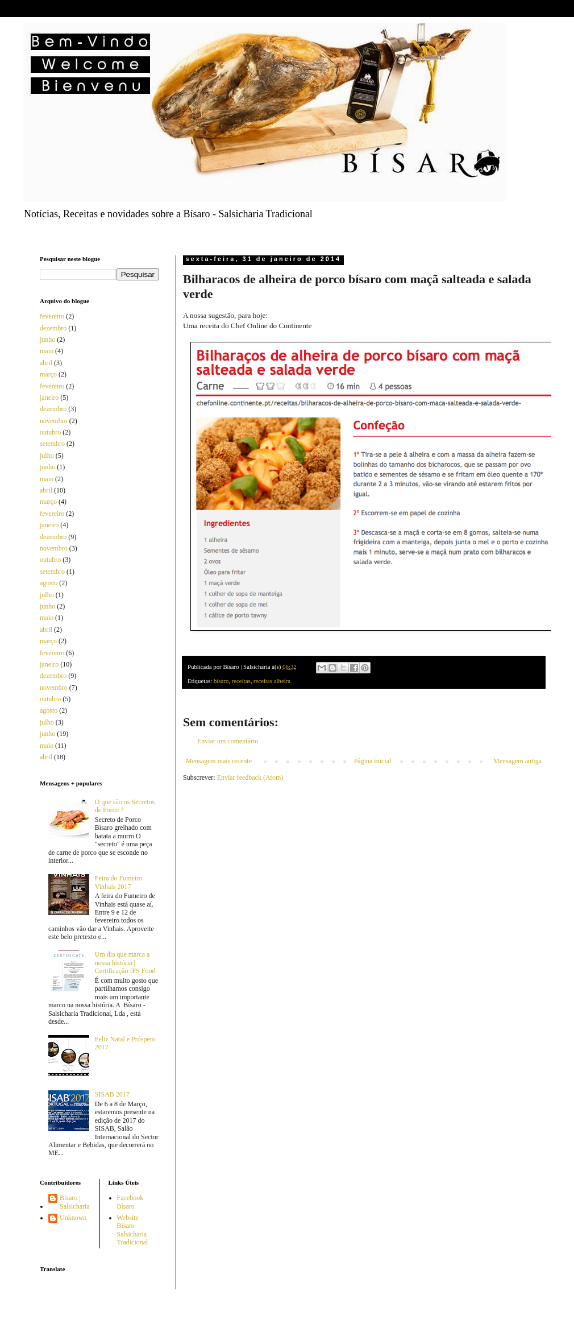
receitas (241, 680)
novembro (54, 421)
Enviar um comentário (227, 741)
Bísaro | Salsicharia (75, 1202)
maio (46, 351)
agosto (48, 583)
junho (47, 340)
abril (46, 363)
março (48, 374)
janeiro (49, 398)
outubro (50, 432)
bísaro (221, 680)
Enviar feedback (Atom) (250, 777)
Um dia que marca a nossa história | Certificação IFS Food (125, 962)
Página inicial (373, 761)
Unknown (73, 1218)
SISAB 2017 (112, 1094)
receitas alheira (271, 680)
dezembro (53, 328)
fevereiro (52, 316)
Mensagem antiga (517, 761)
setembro (52, 444)
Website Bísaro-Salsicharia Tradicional (132, 1230)
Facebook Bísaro (130, 1202)
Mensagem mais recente (219, 761)
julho (47, 456)
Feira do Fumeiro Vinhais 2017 (118, 882)
